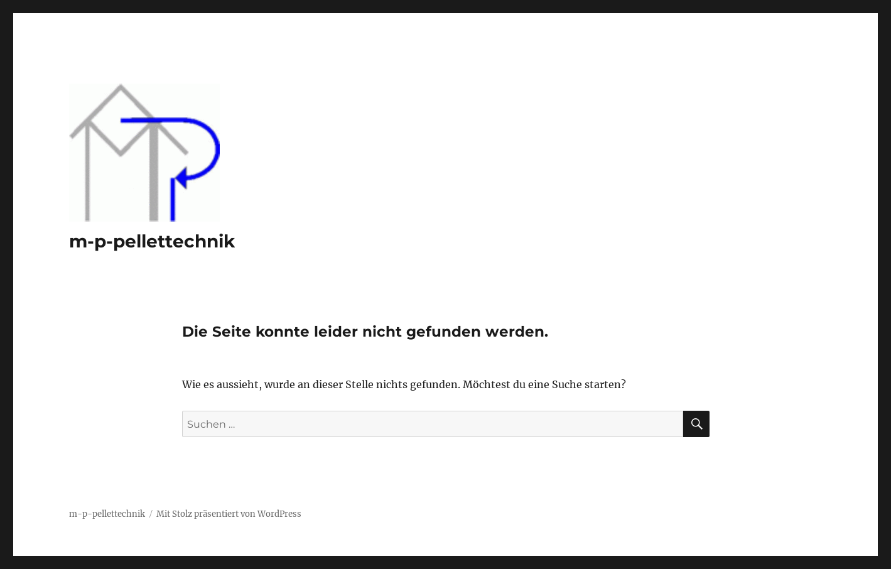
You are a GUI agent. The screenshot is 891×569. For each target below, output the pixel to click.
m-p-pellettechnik (152, 241)
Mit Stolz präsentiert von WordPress (228, 514)
